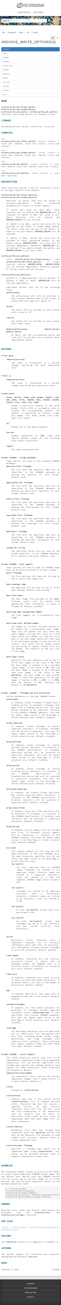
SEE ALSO (6, 82)
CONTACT (30, 1297)
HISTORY (6, 86)
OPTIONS (6, 70)
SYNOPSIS (6, 62)
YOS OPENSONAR (30, 1288)
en (28, 32)
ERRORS (5, 78)
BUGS (4, 94)
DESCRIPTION (7, 66)
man (21, 32)
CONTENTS (24, 12)
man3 (35, 32)
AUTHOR (38, 12)
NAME (4, 53)
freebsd (12, 32)
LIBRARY (6, 57)
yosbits (30, 1284)
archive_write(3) (10, 1230)
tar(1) (5, 1227)
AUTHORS (6, 90)
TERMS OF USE (30, 1292)
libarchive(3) (19, 1227)
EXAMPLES (6, 74)
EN (53, 38)
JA (57, 38)
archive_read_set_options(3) (43, 1227)
